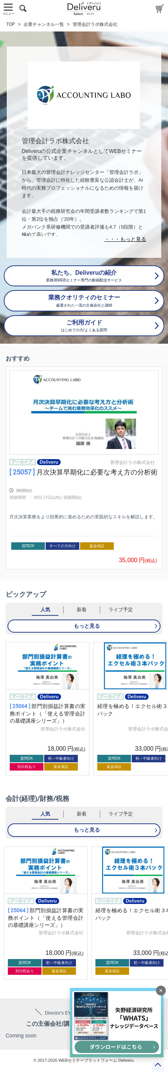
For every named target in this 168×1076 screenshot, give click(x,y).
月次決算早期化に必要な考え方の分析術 (83, 472)
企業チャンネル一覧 (44, 24)
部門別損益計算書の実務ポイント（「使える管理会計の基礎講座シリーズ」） (47, 713)
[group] (84, 468)
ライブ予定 (121, 609)
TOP (10, 24)
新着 (81, 609)
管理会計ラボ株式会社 (132, 462)
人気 (45, 609)
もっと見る (87, 626)
